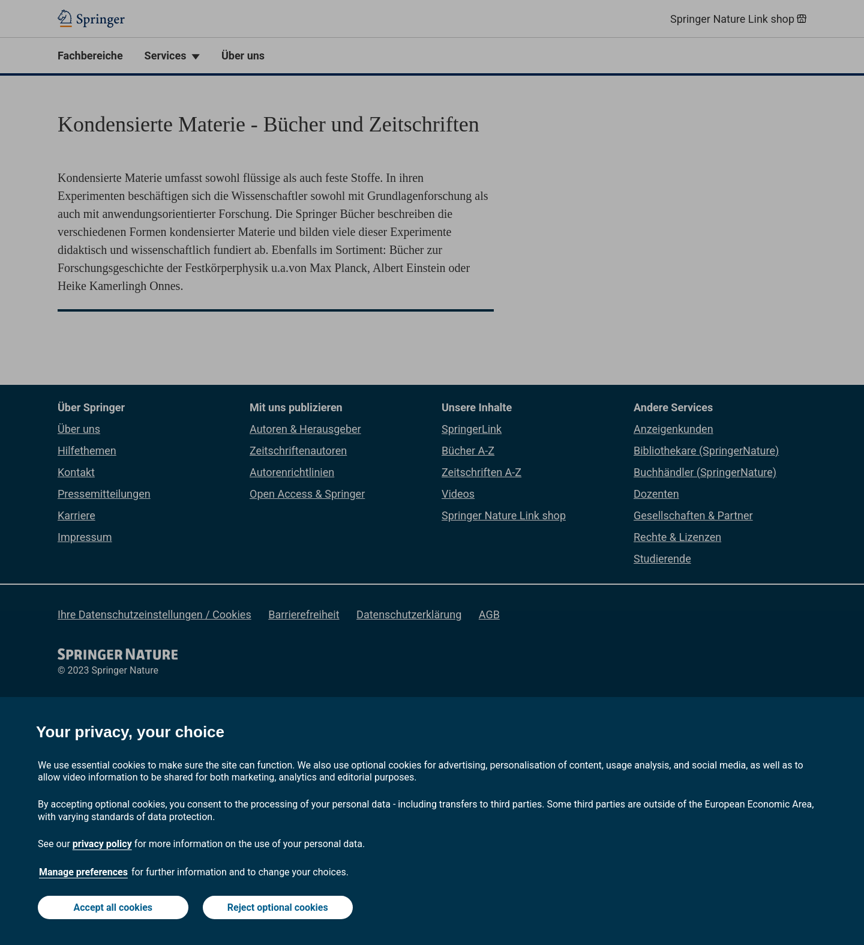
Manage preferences (83, 872)
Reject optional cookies (277, 907)
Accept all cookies (113, 907)
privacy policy (102, 844)
